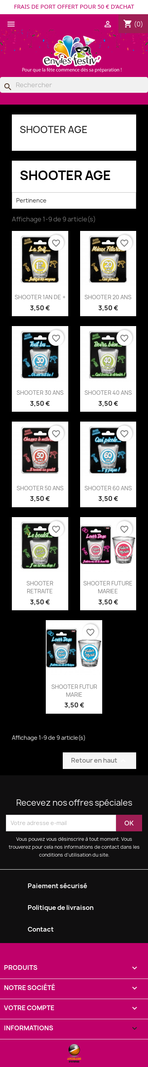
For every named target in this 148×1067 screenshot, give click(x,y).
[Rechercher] (74, 85)
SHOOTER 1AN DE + (40, 297)
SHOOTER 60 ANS (108, 488)
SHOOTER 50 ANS (40, 488)
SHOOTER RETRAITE (39, 587)
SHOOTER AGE (54, 129)
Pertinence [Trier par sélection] (74, 200)
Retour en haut (99, 760)
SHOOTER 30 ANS (40, 392)
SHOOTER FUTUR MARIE (74, 690)
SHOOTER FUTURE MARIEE (108, 587)
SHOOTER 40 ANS (108, 392)
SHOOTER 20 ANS (107, 297)
